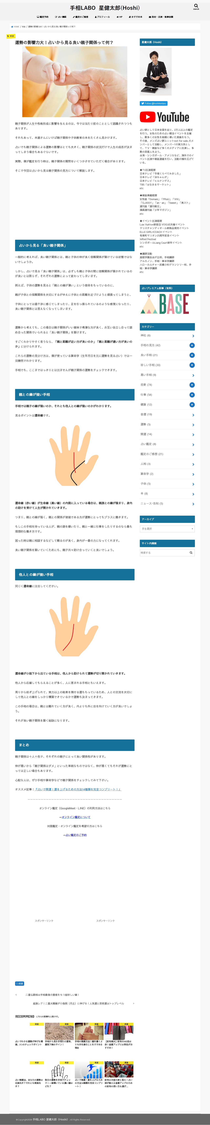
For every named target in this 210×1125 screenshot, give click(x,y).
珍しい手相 (149, 362)
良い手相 (148, 353)
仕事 (146, 389)
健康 (146, 398)
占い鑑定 (148, 434)
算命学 (146, 460)
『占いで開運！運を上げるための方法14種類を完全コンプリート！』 (78, 790)
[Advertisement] (75, 211)
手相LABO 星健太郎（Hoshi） (47, 1119)
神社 (145, 335)
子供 (145, 469)
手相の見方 (149, 344)
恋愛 (146, 380)
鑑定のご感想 (151, 442)
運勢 (145, 416)
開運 (21, 984)
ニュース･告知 (151, 487)
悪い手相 (148, 371)
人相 (145, 451)
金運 (146, 407)
